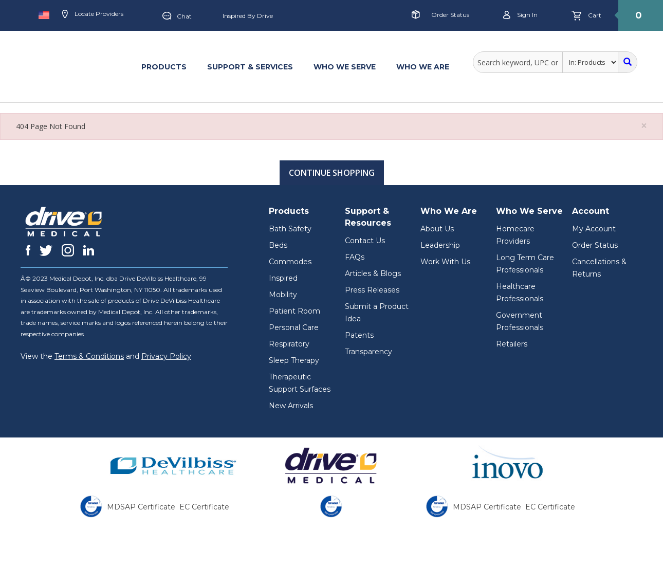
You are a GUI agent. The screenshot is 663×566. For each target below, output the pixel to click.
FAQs (354, 257)
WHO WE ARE (422, 66)
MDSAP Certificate (141, 507)
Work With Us (445, 261)
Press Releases (372, 290)
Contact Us (365, 240)
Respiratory (289, 344)
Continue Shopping (332, 172)
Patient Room (294, 311)
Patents (359, 335)
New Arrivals (291, 405)
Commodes (290, 261)
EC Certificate (204, 507)
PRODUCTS (164, 66)
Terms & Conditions (89, 356)
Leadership (440, 245)
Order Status (450, 15)
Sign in (520, 15)
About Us (437, 228)
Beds (278, 245)
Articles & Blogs (373, 273)
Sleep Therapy (294, 360)
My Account (594, 228)
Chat (177, 16)
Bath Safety (290, 228)
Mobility (283, 294)
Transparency (368, 351)
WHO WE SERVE (345, 66)
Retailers (511, 344)
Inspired (283, 278)
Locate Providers (92, 14)
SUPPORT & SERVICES (250, 66)
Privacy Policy (166, 356)
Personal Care (294, 327)
